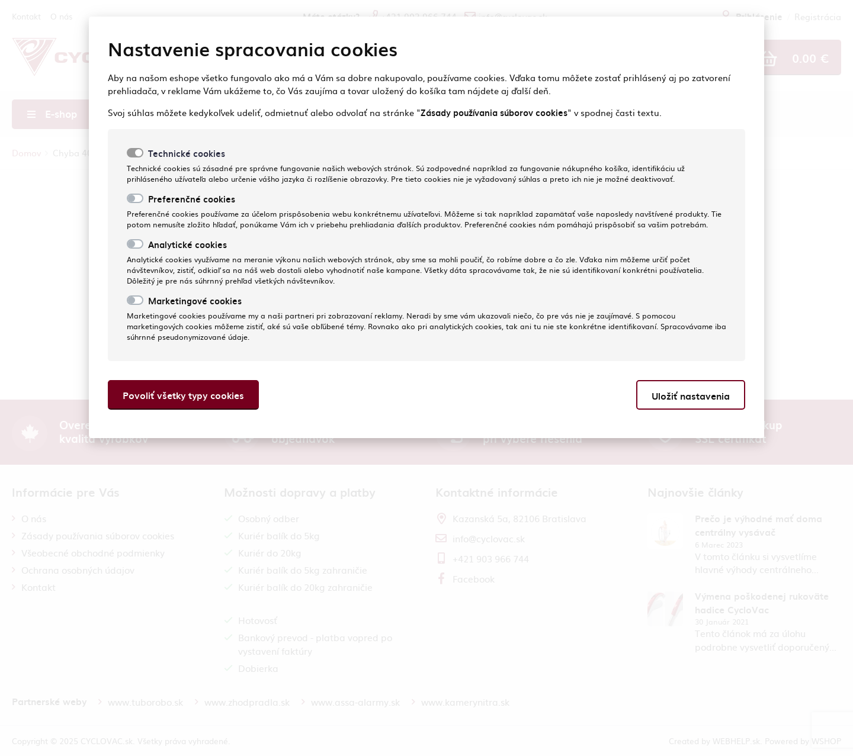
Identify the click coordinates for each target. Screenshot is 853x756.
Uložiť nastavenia (691, 396)
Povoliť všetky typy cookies (183, 395)
